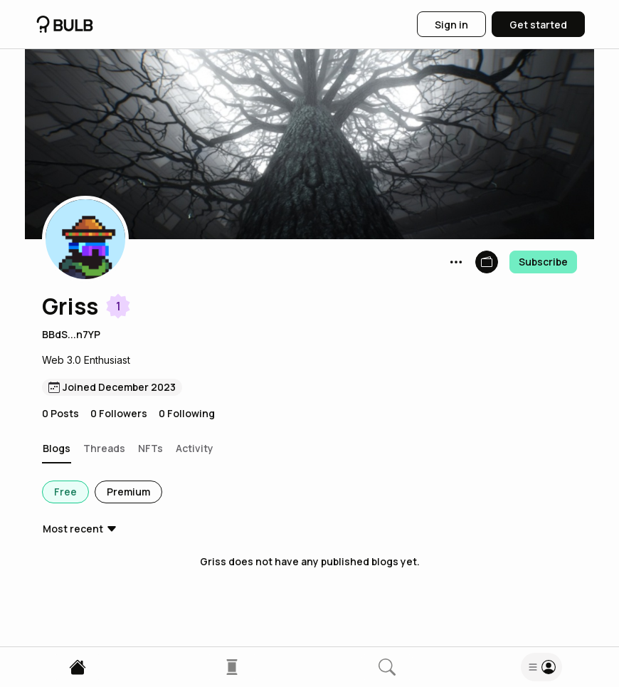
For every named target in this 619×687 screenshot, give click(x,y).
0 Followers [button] (118, 413)
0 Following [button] (187, 413)
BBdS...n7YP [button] (71, 334)
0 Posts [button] (60, 413)
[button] (85, 239)
